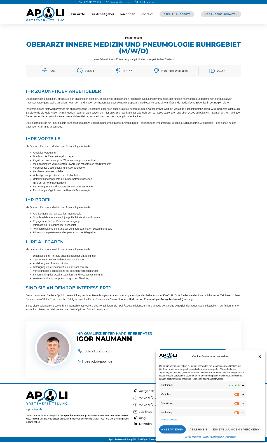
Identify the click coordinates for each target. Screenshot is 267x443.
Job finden (127, 14)
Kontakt (147, 14)
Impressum (230, 437)
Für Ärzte (78, 14)
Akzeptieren (172, 429)
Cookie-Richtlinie (193, 437)
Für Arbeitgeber (102, 14)
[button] (260, 356)
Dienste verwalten (169, 419)
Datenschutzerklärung (213, 437)
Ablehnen (198, 429)
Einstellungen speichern (236, 429)
